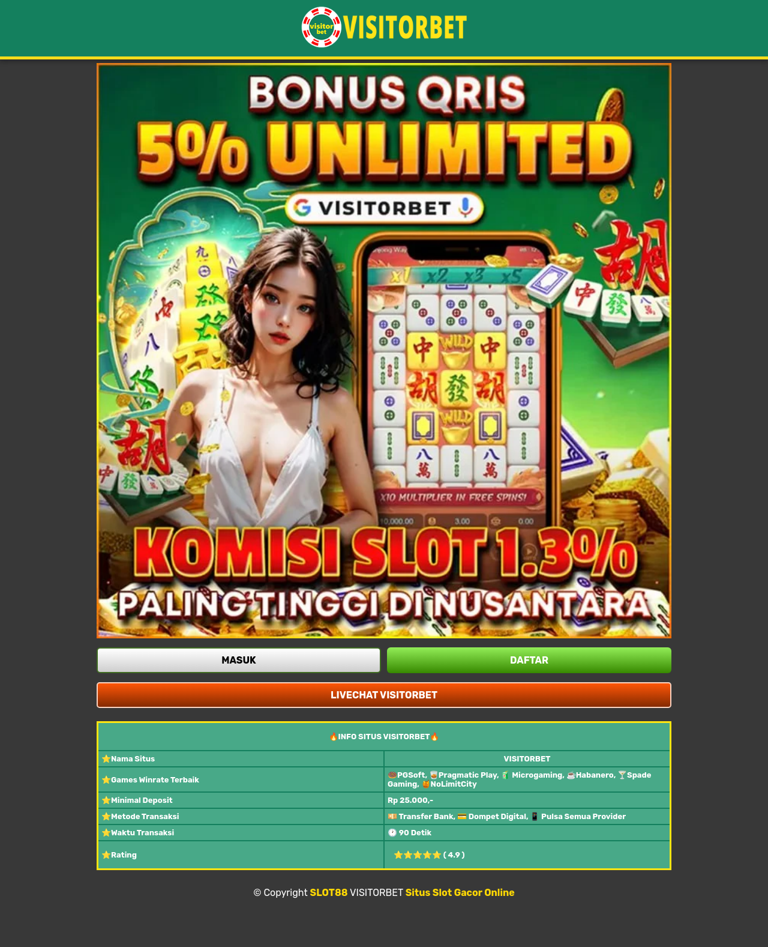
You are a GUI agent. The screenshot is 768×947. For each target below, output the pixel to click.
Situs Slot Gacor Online (460, 892)
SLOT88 (329, 892)
